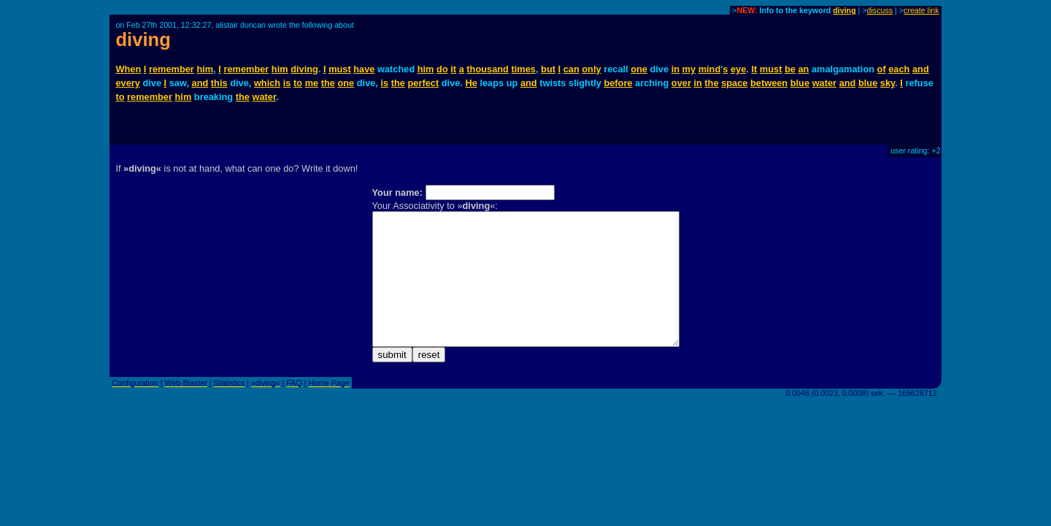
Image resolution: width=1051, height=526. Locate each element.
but (548, 69)
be (790, 69)
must (339, 69)
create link (921, 10)
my (689, 69)
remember (171, 69)
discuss (880, 10)
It (754, 69)
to (297, 82)
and (920, 69)
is (287, 82)
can (571, 69)
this (219, 82)
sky (887, 82)
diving (844, 10)
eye (738, 69)
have (363, 69)
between (769, 82)
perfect (423, 82)
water (824, 82)
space (734, 82)
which (267, 82)
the (328, 82)
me (312, 82)
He (471, 82)
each (898, 69)
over (681, 82)
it (453, 69)
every (127, 82)
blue (799, 82)
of (881, 69)
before (618, 82)
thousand (487, 69)
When (128, 69)
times (524, 69)
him (204, 69)
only (591, 69)
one (639, 69)
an (803, 69)
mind (709, 69)
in (675, 69)
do (442, 69)
